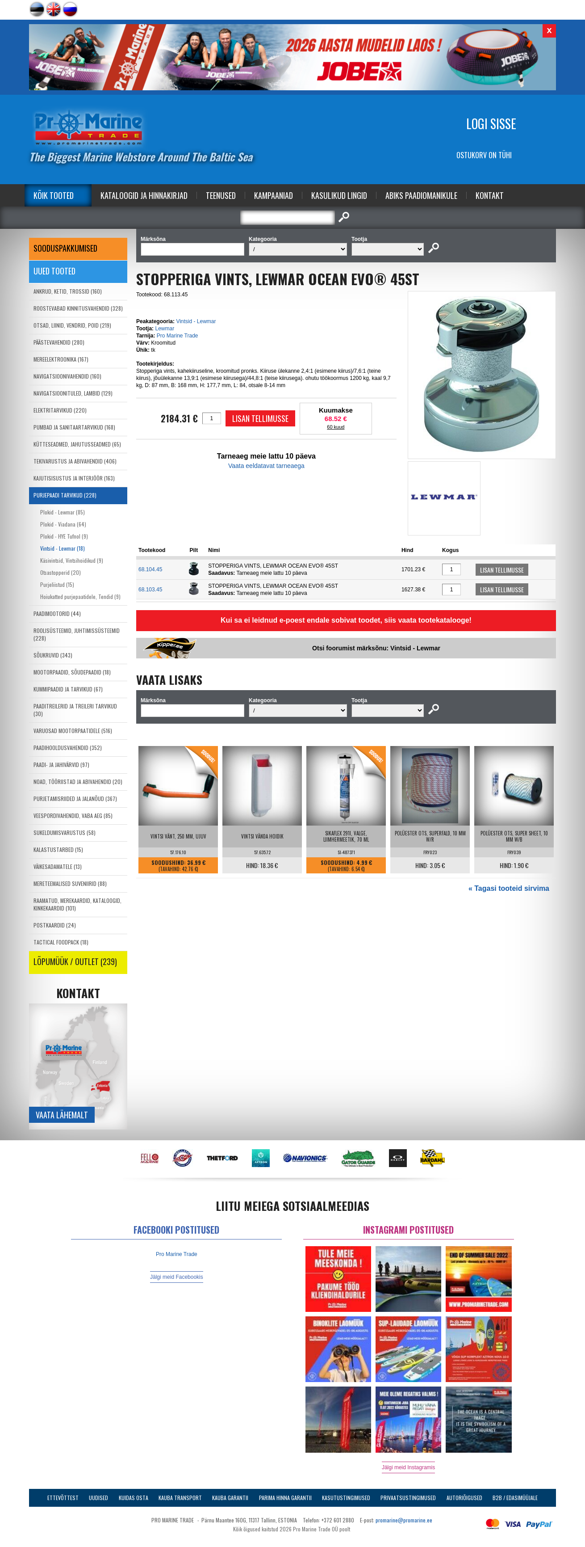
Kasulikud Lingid (339, 195)
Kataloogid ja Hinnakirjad (144, 195)
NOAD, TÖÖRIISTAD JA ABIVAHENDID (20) (77, 781)
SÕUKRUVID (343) (52, 655)
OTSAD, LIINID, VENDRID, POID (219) (72, 325)
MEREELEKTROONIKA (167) (60, 359)
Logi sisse (491, 123)
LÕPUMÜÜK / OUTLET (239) (75, 961)
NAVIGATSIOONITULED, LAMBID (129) (73, 393)
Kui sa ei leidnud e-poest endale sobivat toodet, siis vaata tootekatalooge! (346, 620)
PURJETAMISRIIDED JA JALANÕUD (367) (75, 798)
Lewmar (164, 328)
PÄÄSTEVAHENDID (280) (58, 342)
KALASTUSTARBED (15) (58, 849)
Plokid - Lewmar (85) (62, 512)
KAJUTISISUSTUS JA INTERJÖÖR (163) (74, 478)
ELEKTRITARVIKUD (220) (60, 410)
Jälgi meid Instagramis (408, 1467)
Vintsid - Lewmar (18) (62, 548)
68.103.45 (150, 589)
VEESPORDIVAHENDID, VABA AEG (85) (73, 815)
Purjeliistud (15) (57, 584)
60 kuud (335, 427)
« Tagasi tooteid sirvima (508, 888)
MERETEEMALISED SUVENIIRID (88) (70, 883)
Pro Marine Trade (177, 336)
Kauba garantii (230, 1497)
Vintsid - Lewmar (196, 321)
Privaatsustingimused (408, 1497)
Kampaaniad (273, 195)
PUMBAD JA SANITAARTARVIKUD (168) (74, 427)
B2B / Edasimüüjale (515, 1497)
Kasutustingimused (346, 1497)
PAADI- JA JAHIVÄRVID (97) (61, 764)
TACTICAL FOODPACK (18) (60, 942)
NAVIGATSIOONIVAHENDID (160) (67, 376)
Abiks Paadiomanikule (421, 195)
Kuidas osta (133, 1497)
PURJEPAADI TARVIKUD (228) (64, 495)
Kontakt (490, 195)
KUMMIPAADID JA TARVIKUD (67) (68, 689)
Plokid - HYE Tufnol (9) (64, 536)
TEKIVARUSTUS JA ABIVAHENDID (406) (75, 461)
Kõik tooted (53, 195)
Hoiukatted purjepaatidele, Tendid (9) (80, 596)
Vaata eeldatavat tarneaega (266, 465)
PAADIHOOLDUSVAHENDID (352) (67, 747)
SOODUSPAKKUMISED (65, 248)
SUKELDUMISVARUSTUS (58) (64, 832)
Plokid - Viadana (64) (63, 524)
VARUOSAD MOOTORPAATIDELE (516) (72, 730)
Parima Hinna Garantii (285, 1497)
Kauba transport (180, 1497)
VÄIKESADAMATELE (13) (57, 866)
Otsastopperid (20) (60, 572)
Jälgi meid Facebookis (176, 1277)
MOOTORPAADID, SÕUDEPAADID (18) (72, 672)
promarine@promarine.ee (404, 1520)
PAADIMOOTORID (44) (57, 613)
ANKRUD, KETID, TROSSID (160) (67, 291)
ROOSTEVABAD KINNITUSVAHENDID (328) (78, 308)
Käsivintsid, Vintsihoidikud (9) (71, 560)
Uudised (98, 1497)
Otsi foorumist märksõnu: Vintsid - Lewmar (376, 648)
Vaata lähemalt (62, 1115)
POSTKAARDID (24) (54, 925)
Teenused (221, 195)
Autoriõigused (464, 1497)
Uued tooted (54, 271)
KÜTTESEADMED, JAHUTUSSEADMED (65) (77, 444)
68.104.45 (150, 569)
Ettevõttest (63, 1497)
